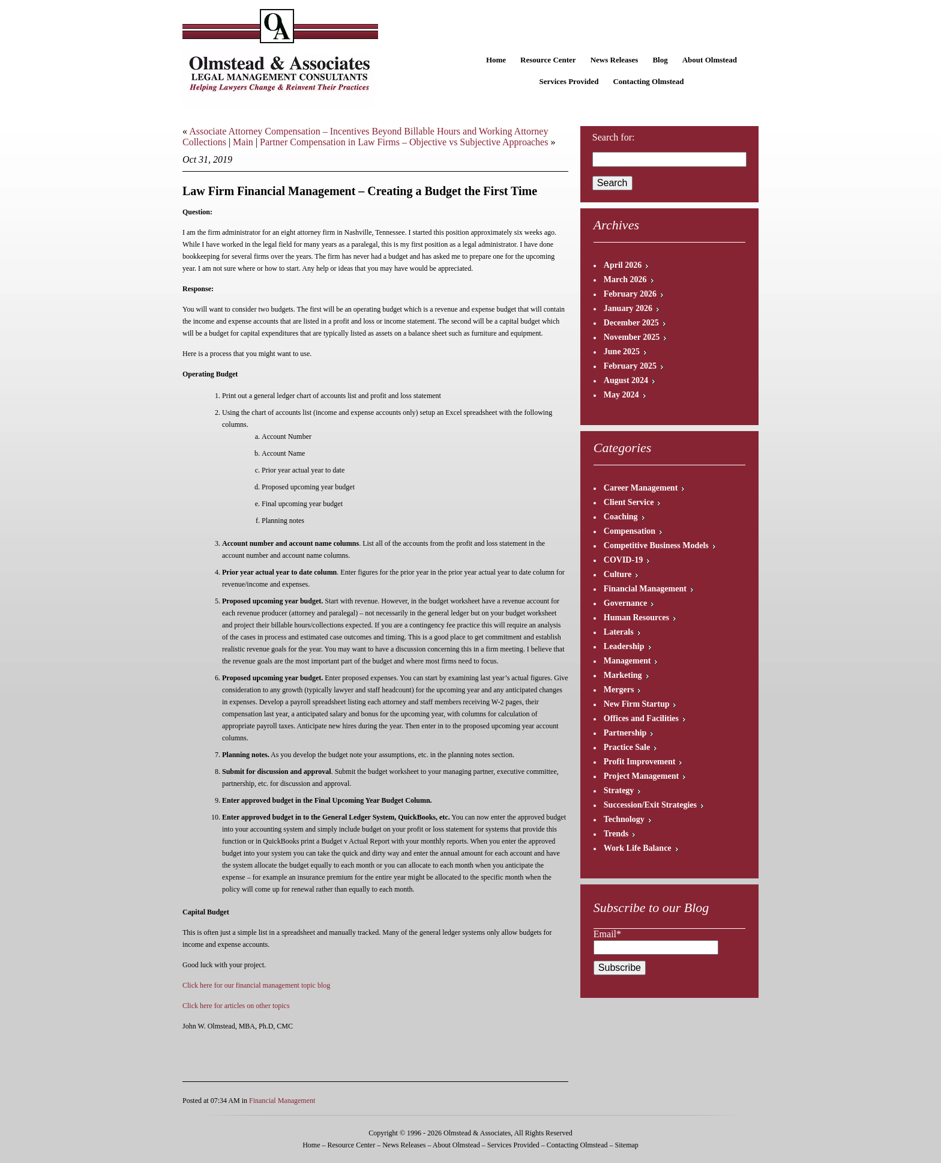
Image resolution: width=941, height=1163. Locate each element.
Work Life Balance (638, 848)
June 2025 (622, 351)
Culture (617, 574)
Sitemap (626, 1145)
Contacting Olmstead (648, 81)
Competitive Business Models (656, 545)
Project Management (641, 776)
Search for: (613, 137)
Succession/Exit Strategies (650, 804)
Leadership (624, 646)
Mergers (619, 689)
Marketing (623, 675)
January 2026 (628, 308)
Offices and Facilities (641, 718)
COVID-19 (623, 559)
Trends (616, 833)
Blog (659, 59)
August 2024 (626, 380)
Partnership (625, 732)
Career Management (641, 487)
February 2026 (630, 293)
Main (243, 142)
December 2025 (631, 322)
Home (496, 59)
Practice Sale (627, 747)
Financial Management (282, 1100)
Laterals (619, 631)
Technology (624, 819)
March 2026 (625, 279)
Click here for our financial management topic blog (256, 985)
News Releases (615, 59)
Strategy (619, 790)
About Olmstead (709, 59)
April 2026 (623, 265)
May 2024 (621, 394)
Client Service (629, 502)
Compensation (629, 531)
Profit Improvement (640, 761)
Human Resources (636, 617)
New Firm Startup (637, 703)
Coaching (621, 516)
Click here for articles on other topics (236, 1005)
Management (627, 660)
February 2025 (630, 365)
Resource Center (548, 59)
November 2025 (632, 337)
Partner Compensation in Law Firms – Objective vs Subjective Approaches (404, 142)
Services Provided (568, 81)
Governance (625, 603)
